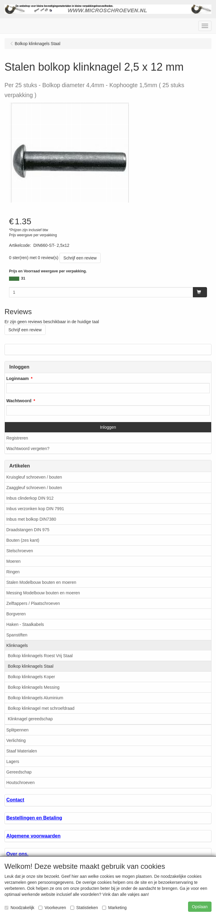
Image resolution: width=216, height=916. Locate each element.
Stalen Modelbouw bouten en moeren (41, 582)
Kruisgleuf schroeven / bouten (34, 477)
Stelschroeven (19, 550)
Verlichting (16, 740)
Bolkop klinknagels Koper (31, 676)
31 (23, 278)
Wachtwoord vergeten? (27, 448)
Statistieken (84, 907)
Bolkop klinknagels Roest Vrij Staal (40, 655)
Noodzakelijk (19, 907)
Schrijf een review (80, 258)
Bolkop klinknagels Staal (30, 666)
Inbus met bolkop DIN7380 (31, 519)
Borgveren (16, 613)
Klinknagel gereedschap (30, 718)
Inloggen (108, 427)
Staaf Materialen (21, 751)
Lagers (12, 761)
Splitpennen (17, 730)
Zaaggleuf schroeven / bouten (34, 487)
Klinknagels (17, 645)
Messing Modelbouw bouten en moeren (43, 592)
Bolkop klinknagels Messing (33, 687)
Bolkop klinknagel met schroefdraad (41, 708)
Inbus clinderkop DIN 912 (29, 498)
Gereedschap (19, 772)
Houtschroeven (20, 782)
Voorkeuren (52, 907)
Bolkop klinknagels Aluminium (35, 697)
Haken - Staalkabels (25, 624)
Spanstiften (16, 635)
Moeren (13, 561)
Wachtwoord (18, 400)
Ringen (13, 571)
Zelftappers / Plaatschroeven (33, 603)
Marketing (114, 907)
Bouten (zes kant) (22, 540)
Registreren (17, 438)
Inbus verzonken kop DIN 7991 (35, 508)
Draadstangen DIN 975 (27, 529)
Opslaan (200, 906)
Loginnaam (17, 378)
